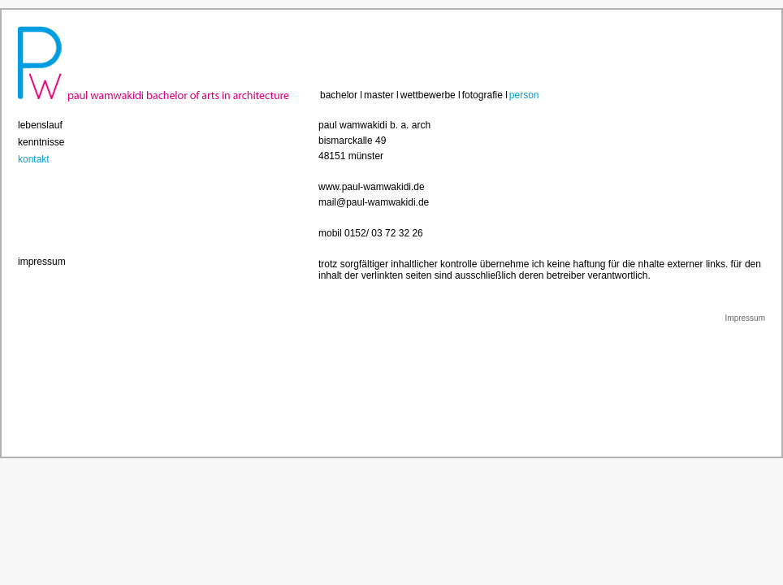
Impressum (745, 318)
